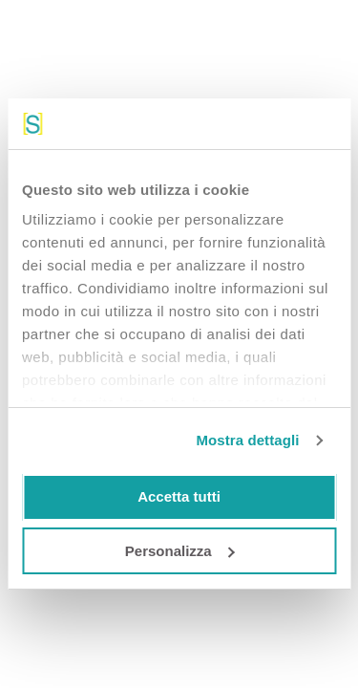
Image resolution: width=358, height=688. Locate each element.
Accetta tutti (179, 496)
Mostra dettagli (247, 440)
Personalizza (180, 551)
